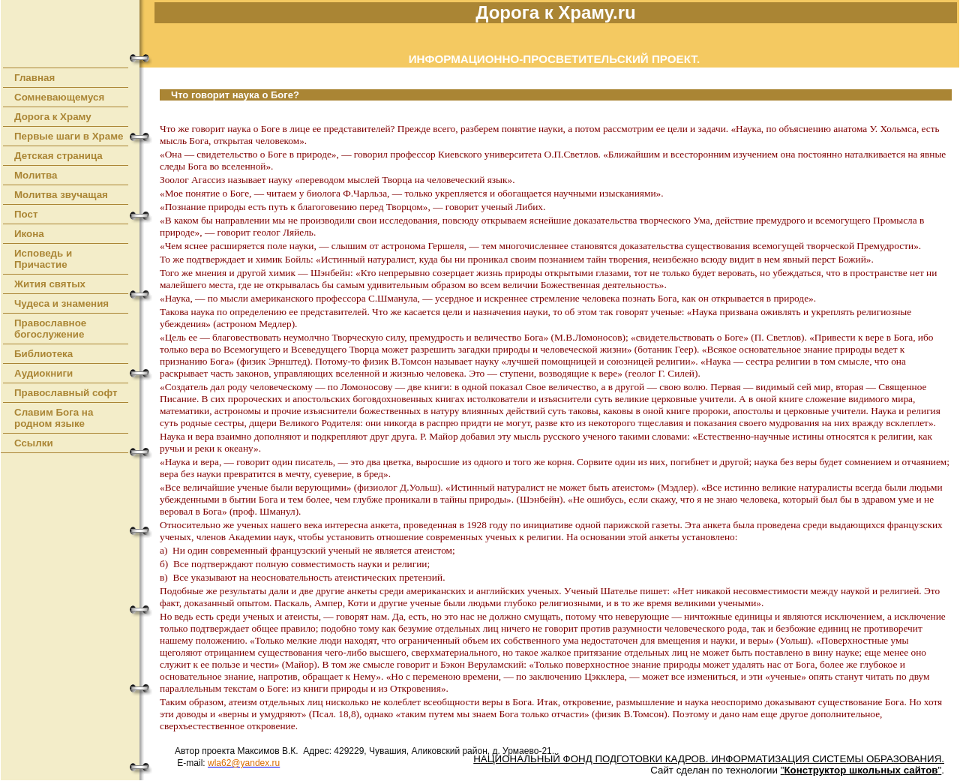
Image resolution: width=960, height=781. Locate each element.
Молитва (36, 175)
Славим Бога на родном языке (53, 418)
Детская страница (58, 155)
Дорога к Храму (53, 116)
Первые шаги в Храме (68, 136)
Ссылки (33, 443)
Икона (29, 233)
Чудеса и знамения (61, 303)
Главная (34, 77)
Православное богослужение (50, 328)
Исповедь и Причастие (43, 259)
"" (861, 770)
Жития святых (50, 284)
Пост (26, 214)
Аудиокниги (43, 373)
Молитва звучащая (61, 194)
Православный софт (66, 392)
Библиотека (43, 353)
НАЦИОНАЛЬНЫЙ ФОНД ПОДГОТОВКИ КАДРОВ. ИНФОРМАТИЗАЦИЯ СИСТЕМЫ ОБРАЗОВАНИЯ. (708, 758)
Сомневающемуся (59, 97)
